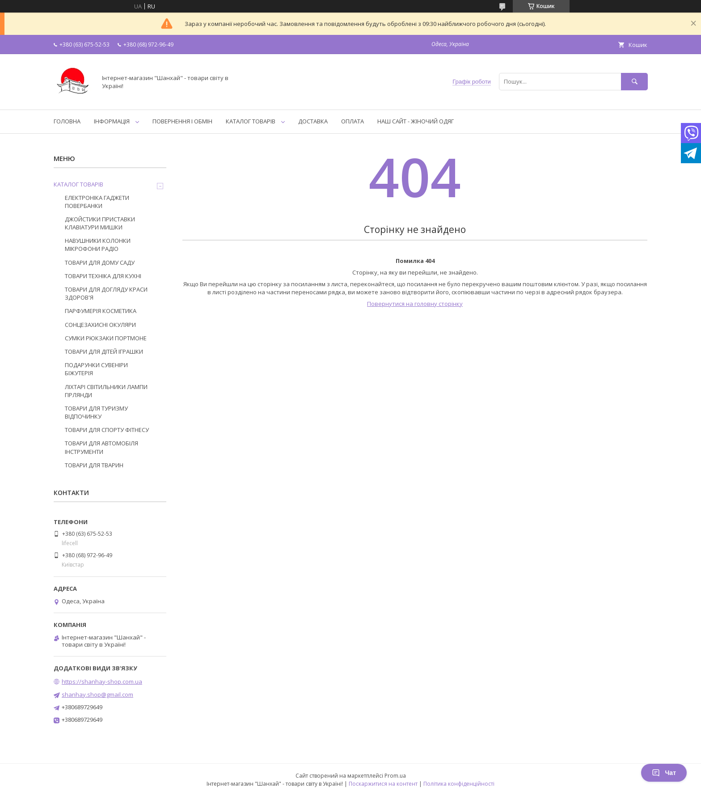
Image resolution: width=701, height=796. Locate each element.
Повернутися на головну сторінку (415, 304)
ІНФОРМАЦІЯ (112, 121)
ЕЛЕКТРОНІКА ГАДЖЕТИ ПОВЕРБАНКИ (97, 202)
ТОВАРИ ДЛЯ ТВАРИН (94, 465)
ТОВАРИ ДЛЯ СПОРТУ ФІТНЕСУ (107, 430)
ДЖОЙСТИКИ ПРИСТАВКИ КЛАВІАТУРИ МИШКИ (100, 223)
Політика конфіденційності (458, 784)
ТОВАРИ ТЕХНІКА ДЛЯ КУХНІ (103, 276)
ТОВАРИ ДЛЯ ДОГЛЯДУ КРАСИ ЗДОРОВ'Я (106, 293)
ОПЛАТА (352, 121)
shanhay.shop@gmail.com (97, 694)
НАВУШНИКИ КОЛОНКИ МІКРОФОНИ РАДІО (98, 245)
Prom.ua (395, 775)
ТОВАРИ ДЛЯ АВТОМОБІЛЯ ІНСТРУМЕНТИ (101, 447)
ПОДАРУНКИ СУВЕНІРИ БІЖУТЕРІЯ (96, 369)
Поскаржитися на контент (383, 784)
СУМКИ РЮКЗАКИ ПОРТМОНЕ (106, 338)
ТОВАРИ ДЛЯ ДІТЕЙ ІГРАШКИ (104, 351)
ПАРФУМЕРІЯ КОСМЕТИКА (100, 311)
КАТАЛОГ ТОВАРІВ (250, 121)
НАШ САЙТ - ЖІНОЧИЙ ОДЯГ (415, 121)
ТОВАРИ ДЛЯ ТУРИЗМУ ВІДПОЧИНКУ (96, 412)
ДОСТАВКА (313, 121)
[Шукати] (634, 81)
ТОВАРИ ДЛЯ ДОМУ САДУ (100, 262)
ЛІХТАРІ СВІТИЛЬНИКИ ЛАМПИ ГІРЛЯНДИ (106, 391)
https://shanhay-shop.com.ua (102, 681)
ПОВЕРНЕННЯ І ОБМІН (182, 121)
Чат (664, 773)
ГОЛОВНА (67, 121)
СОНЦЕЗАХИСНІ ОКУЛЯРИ (100, 325)
